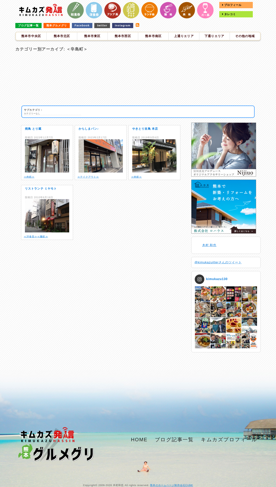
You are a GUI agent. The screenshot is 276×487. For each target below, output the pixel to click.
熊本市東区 (92, 36)
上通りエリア (184, 36)
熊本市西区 (123, 36)
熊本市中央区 (31, 36)
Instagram (123, 25)
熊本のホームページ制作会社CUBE (171, 485)
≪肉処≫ (29, 176)
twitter (102, 25)
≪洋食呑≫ (30, 236)
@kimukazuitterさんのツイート (218, 262)
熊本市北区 (62, 36)
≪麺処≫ (42, 236)
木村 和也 (209, 245)
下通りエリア (214, 36)
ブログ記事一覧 (28, 25)
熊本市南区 (153, 36)
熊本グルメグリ (56, 25)
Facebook (82, 25)
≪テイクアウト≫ (88, 176)
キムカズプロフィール (229, 439)
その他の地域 (245, 36)
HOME (139, 439)
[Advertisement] (138, 79)
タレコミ (229, 14)
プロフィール (232, 5)
